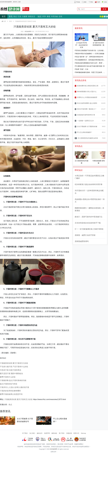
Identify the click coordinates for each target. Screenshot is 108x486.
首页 (4, 16)
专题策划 (103, 16)
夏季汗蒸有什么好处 (8, 377)
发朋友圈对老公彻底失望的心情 (86, 86)
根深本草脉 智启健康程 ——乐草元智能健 (89, 53)
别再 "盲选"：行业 (81, 69)
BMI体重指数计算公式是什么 (85, 91)
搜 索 (104, 9)
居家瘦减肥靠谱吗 (82, 241)
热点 (15, 16)
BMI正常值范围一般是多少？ (85, 109)
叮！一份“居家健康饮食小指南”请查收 (89, 229)
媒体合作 (39, 433)
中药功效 (54, 16)
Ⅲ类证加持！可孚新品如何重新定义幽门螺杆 (89, 177)
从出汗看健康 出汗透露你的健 (86, 126)
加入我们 (32, 433)
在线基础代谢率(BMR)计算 (85, 115)
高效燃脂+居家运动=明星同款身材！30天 (90, 200)
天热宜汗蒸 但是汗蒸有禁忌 (10, 370)
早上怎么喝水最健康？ (83, 132)
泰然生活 (31, 16)
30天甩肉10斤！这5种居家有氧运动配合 (89, 192)
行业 (19, 16)
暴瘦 (48, 16)
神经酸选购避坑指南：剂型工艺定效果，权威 (90, 72)
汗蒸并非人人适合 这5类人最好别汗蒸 (14, 387)
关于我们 (25, 433)
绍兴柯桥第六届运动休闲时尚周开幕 (88, 184)
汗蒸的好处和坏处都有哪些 (10, 391)
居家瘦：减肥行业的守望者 (85, 235)
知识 (39, 16)
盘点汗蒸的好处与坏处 (8, 384)
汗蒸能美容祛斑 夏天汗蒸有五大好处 (14, 363)
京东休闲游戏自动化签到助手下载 (88, 223)
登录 (15, 2)
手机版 (78, 2)
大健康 (24, 16)
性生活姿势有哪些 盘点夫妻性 (86, 103)
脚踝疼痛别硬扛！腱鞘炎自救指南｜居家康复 (89, 209)
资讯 (25, 9)
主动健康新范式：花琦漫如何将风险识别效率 (90, 60)
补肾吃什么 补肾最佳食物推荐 (86, 97)
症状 (60, 16)
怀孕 (44, 16)
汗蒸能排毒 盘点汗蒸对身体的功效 (13, 380)
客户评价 (61, 433)
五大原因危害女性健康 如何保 (86, 138)
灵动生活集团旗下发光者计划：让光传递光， (90, 50)
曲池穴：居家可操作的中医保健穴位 (88, 217)
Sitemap (83, 433)
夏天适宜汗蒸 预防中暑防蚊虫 (11, 373)
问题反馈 (69, 433)
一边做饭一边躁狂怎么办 (84, 121)
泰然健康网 (28, 31)
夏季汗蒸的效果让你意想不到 (11, 394)
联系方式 (76, 433)
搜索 (85, 2)
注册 (19, 2)
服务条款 (54, 433)
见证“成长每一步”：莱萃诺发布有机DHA (89, 57)
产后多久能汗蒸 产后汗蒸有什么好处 (14, 367)
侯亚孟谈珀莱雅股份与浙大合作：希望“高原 (90, 63)
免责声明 (47, 433)
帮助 (91, 2)
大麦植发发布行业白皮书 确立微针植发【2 (90, 66)
